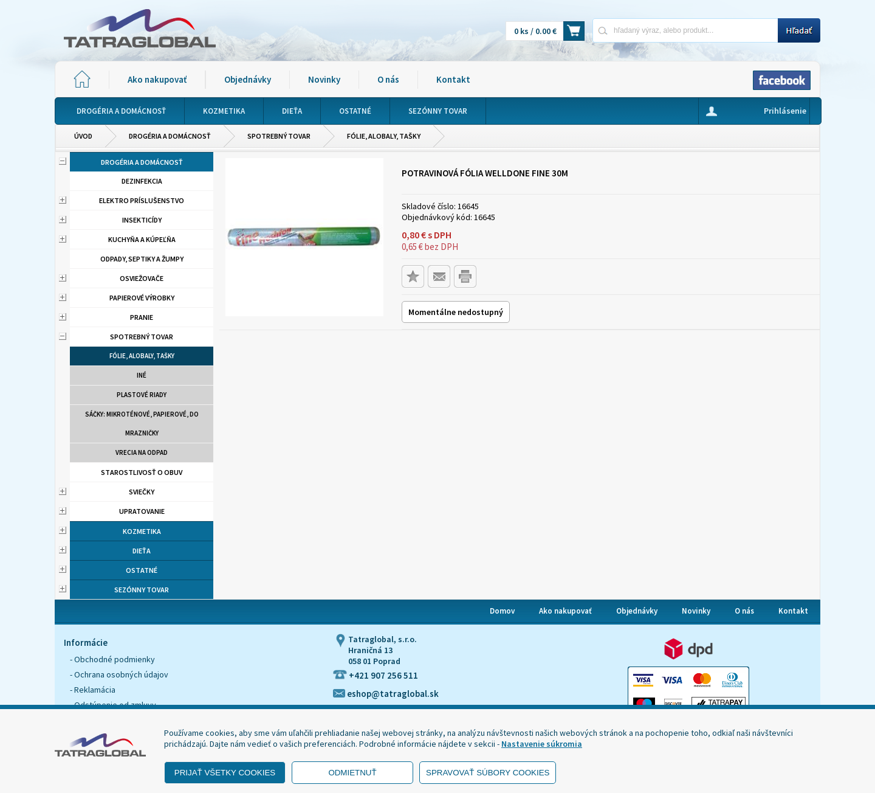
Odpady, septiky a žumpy (142, 258)
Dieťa (141, 550)
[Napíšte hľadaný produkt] (685, 30)
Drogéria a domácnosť (170, 135)
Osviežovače (141, 278)
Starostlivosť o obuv (141, 472)
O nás (388, 79)
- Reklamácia (92, 689)
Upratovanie (142, 511)
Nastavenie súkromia (541, 743)
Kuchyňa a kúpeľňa (142, 239)
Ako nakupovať (157, 79)
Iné (141, 375)
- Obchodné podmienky (112, 659)
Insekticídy (142, 219)
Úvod (83, 135)
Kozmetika (142, 531)
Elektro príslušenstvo (141, 200)
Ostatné (141, 570)
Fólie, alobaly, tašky (383, 135)
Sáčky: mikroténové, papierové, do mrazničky (142, 423)
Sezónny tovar (141, 589)
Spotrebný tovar (279, 135)
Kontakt (453, 79)
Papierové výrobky (141, 297)
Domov (502, 611)
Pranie (141, 317)
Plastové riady (141, 394)
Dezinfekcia (142, 180)
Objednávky (247, 79)
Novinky (324, 79)
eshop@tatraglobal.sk (386, 693)
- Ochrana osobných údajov (119, 674)
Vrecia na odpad (141, 452)
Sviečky (141, 491)
